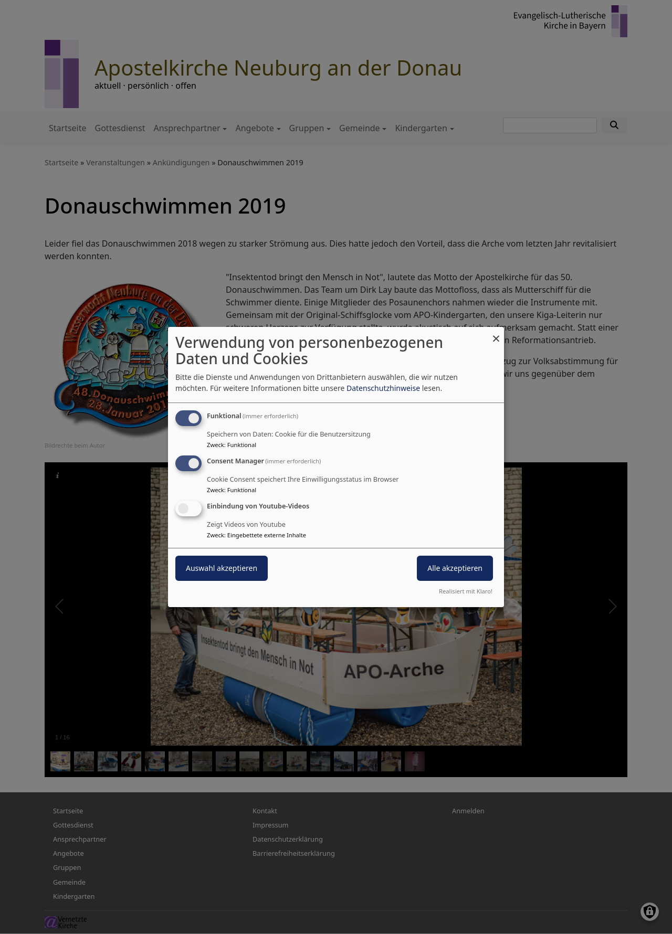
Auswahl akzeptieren (221, 568)
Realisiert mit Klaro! (465, 591)
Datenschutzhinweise (383, 388)
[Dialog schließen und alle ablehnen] (496, 333)
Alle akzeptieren (454, 568)
